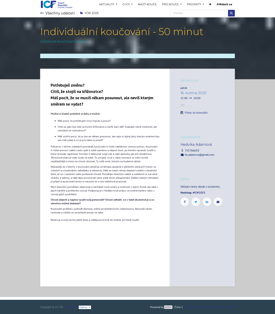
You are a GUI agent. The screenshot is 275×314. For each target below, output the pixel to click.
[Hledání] (231, 13)
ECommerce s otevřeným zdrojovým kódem (209, 307)
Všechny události (57, 13)
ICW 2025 (89, 13)
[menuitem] (147, 4)
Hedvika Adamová (196, 144)
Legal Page (71, 307)
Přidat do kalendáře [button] (196, 112)
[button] (210, 4)
